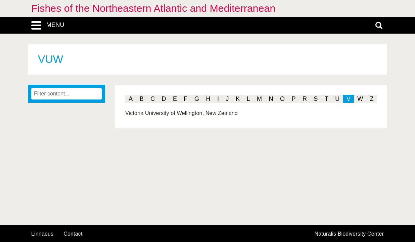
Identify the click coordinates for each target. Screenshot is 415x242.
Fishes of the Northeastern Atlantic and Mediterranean (153, 8)
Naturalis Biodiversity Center (349, 234)
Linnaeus (42, 234)
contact (72, 234)
